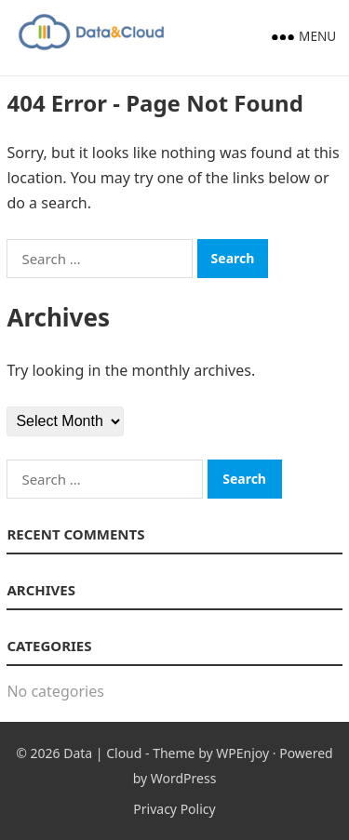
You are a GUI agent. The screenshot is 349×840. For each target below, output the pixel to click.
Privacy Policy (174, 809)
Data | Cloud (102, 753)
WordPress (184, 778)
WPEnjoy (242, 753)
